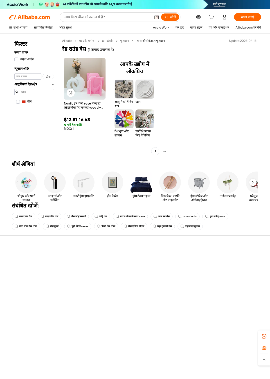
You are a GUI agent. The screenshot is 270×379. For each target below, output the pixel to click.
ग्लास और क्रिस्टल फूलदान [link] (150, 40)
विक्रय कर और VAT (123, 273)
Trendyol (189, 355)
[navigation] (34, 96)
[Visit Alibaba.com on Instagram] (238, 300)
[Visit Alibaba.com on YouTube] (245, 300)
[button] (156, 17)
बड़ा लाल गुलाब (190, 226)
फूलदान (124, 40)
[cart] (212, 18)
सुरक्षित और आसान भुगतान (76, 256)
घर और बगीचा (87, 40)
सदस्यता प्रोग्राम (121, 264)
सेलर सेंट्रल (170, 264)
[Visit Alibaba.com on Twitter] (232, 300)
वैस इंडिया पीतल (134, 226)
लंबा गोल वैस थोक (26, 226)
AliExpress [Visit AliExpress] (65, 355)
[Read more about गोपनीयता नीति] (161, 362)
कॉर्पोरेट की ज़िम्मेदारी (228, 264)
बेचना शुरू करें (172, 256)
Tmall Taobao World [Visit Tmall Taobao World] (106, 355)
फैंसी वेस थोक (106, 226)
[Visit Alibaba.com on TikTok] (252, 300)
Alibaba (67, 40)
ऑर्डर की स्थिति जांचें (20, 273)
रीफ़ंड (12, 281)
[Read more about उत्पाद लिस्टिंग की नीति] (105, 362)
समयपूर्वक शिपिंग (71, 273)
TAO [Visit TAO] (176, 355)
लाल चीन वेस (49, 216)
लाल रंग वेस (161, 216)
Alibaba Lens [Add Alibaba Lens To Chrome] (26, 335)
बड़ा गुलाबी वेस (162, 226)
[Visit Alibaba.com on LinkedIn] (225, 300)
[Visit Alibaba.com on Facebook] (218, 300)
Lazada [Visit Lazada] (141, 355)
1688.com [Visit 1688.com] (83, 355)
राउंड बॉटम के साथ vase (130, 216)
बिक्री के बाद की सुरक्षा (73, 281)
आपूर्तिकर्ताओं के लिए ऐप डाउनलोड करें (186, 290)
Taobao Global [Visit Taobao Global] (159, 355)
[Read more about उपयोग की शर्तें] (181, 362)
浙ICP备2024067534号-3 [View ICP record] (244, 370)
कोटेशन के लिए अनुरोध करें (128, 256)
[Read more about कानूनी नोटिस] (81, 362)
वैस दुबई (52, 226)
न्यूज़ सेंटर (221, 273)
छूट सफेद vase (215, 216)
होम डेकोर (107, 40)
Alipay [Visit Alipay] (128, 355)
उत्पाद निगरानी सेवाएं (73, 290)
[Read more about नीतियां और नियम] (60, 362)
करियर (220, 281)
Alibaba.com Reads (125, 281)
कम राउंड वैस (23, 216)
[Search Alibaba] (107, 17)
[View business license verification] (174, 370)
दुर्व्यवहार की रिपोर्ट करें (22, 290)
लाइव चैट (14, 264)
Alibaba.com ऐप (139, 335)
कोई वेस (100, 216)
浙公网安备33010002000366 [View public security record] (199, 370)
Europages (206, 355)
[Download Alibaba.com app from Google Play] (246, 334)
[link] (264, 336)
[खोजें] (170, 17)
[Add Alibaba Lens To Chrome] (65, 334)
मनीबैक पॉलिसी (70, 264)
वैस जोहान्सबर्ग (76, 216)
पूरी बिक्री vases (77, 226)
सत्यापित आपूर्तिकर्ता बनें (178, 273)
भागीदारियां (171, 281)
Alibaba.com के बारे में (229, 256)
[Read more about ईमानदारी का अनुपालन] (207, 362)
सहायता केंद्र (16, 256)
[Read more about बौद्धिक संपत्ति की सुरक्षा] (135, 362)
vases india (187, 216)
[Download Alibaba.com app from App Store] (212, 334)
